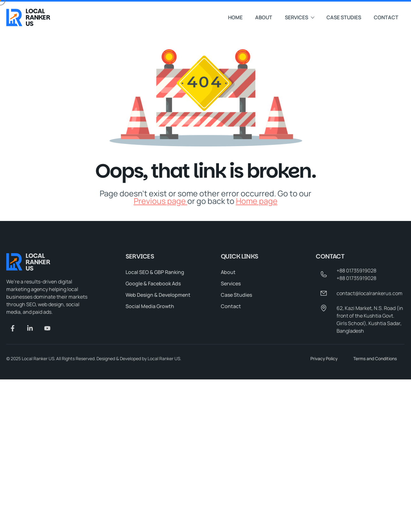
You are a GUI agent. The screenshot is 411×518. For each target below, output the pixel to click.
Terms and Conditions (375, 358)
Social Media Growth (150, 306)
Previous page (160, 200)
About (263, 17)
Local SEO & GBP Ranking (155, 272)
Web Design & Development (158, 294)
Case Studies (343, 17)
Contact (386, 17)
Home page (257, 200)
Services (299, 17)
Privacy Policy (324, 358)
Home (235, 17)
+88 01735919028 (356, 270)
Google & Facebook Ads (153, 283)
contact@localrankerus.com (369, 293)
